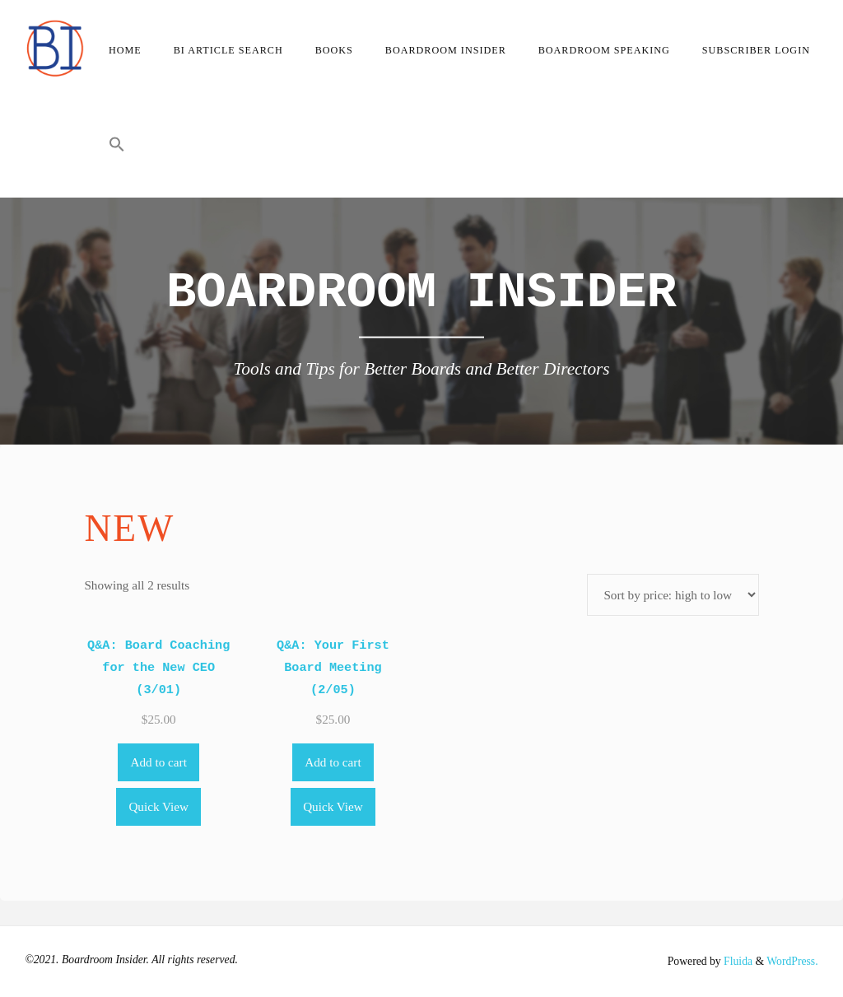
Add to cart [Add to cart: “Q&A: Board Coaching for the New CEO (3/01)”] (159, 762)
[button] (116, 148)
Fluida (736, 961)
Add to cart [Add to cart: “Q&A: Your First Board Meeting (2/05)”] (333, 762)
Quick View (158, 806)
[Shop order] (672, 595)
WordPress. (791, 961)
